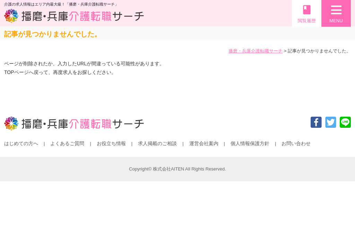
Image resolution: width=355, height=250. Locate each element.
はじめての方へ (21, 143)
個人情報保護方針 (250, 143)
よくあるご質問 (67, 143)
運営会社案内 (203, 143)
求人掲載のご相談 (157, 143)
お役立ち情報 (111, 143)
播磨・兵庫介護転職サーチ (255, 50)
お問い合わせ (296, 143)
